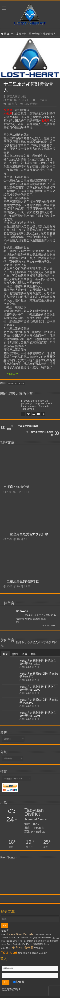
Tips (25, 941)
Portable (17, 944)
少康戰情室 (38, 944)
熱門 (15, 654)
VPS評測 (33, 937)
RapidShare (11, 941)
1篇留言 (12, 103)
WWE (49, 937)
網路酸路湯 (43, 941)
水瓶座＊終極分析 (16, 487)
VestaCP (43, 953)
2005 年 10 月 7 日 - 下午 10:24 (40, 615)
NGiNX (21, 953)
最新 (5, 654)
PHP (11, 937)
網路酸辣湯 (32, 941)
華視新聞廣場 (31, 953)
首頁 (4, 33)
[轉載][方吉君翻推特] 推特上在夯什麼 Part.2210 (38, 662)
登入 (35, 642)
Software (24, 937)
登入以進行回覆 (49, 625)
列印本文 (12, 374)
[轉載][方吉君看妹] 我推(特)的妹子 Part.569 (39, 701)
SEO (16, 937)
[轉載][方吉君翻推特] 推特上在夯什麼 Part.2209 (38, 688)
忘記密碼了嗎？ (11, 989)
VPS (20, 941)
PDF (3, 934)
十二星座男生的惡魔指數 (21, 581)
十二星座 (16, 33)
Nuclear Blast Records (19, 934)
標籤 (34, 654)
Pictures (4, 937)
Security (41, 937)
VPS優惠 (38, 948)
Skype (47, 944)
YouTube (9, 952)
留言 (24, 654)
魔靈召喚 (54, 941)
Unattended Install (42, 934)
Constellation (16, 383)
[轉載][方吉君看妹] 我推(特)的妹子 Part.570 (39, 675)
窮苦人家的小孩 (16, 96)
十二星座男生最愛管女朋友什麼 (26, 534)
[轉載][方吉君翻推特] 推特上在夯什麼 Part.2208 (38, 714)
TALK (9, 944)
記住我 (18, 981)
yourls (3, 944)
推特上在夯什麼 (22, 947)
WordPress (27, 944)
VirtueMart (5, 948)
